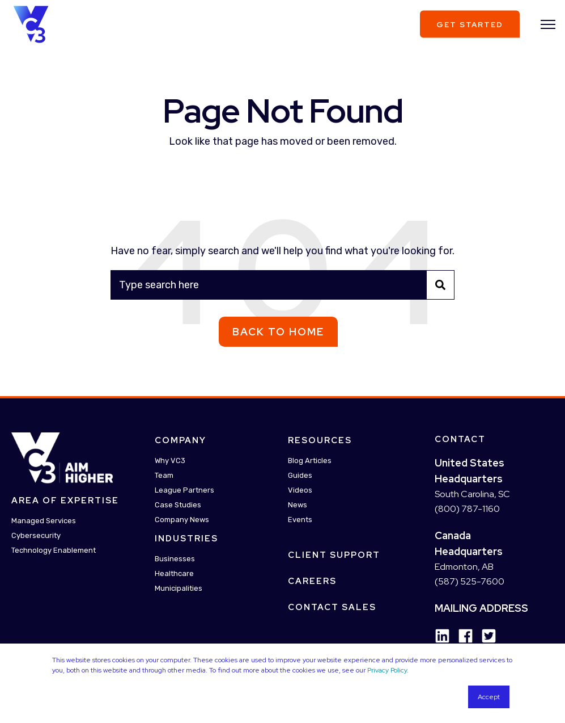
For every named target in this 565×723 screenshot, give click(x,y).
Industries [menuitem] (186, 538)
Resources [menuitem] (320, 440)
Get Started (469, 24)
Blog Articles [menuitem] (310, 460)
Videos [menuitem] (300, 490)
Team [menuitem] (164, 475)
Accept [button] (489, 696)
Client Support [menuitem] (334, 555)
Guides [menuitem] (300, 475)
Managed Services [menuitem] (43, 520)
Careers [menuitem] (312, 581)
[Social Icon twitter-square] (484, 636)
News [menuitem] (297, 505)
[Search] (282, 285)
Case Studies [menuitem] (178, 505)
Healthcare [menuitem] (174, 573)
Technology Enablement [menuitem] (53, 550)
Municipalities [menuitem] (178, 588)
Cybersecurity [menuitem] (36, 535)
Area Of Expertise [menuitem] (65, 500)
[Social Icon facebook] (461, 636)
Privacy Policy (387, 670)
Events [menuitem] (300, 519)
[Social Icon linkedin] (442, 636)
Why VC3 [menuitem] (170, 460)
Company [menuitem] (180, 440)
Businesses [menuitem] (175, 558)
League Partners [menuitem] (184, 490)
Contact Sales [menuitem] (332, 607)
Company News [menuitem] (182, 519)
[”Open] (548, 24)
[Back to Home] (30, 23)
